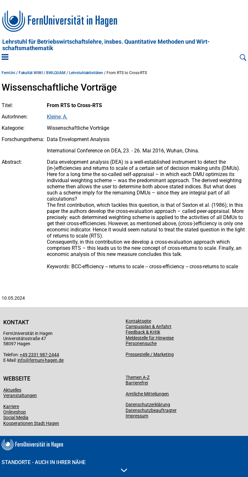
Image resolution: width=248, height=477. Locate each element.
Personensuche (141, 343)
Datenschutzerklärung (148, 404)
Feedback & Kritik (143, 332)
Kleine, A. (57, 117)
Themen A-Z (138, 377)
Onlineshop (14, 412)
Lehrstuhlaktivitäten (86, 73)
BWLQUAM (56, 73)
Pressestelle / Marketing (150, 354)
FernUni (8, 73)
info (21, 360)
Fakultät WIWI (31, 73)
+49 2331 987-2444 (39, 354)
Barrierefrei (137, 382)
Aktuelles (12, 390)
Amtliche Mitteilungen (147, 393)
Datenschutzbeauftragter (151, 410)
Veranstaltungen (20, 395)
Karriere (11, 406)
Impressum (137, 415)
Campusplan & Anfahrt (148, 326)
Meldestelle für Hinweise (150, 337)
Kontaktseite (138, 321)
